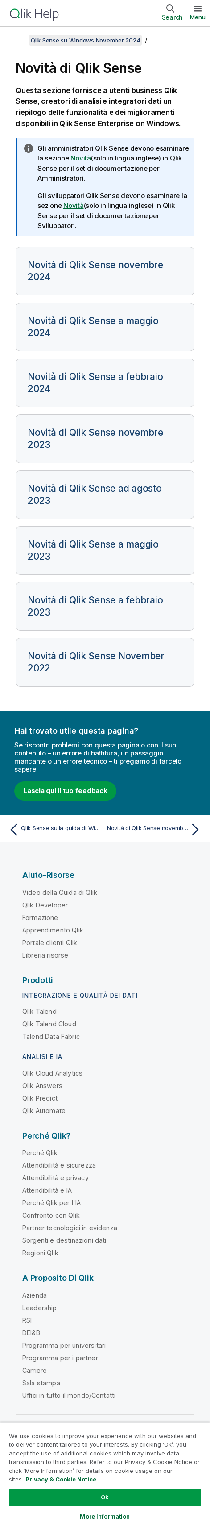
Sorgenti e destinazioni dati (64, 1240)
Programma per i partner (60, 1358)
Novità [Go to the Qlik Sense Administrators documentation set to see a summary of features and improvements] (80, 158)
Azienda (34, 1295)
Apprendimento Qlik (52, 930)
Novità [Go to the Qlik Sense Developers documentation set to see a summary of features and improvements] (73, 205)
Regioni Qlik (40, 1253)
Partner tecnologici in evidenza (69, 1228)
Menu (198, 17)
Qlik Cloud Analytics (52, 1073)
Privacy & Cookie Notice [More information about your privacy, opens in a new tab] (60, 1479)
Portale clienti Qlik (49, 942)
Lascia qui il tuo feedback (65, 790)
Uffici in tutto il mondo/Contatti (68, 1395)
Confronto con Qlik (51, 1215)
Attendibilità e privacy (55, 1177)
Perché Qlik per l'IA (51, 1202)
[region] (105, 1474)
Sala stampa (41, 1383)
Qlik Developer (45, 905)
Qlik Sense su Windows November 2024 (85, 40)
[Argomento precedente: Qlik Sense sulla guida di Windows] (55, 829)
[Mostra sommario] (18, 40)
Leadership (39, 1308)
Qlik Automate (44, 1110)
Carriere (34, 1370)
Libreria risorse (45, 955)
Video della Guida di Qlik (59, 892)
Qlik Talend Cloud (49, 1024)
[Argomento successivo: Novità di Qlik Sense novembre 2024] (155, 829)
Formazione (40, 917)
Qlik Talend (39, 1011)
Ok (105, 1497)
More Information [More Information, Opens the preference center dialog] (105, 1516)
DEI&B (31, 1333)
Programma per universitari (64, 1345)
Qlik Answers (42, 1085)
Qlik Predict (40, 1098)
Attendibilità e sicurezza (59, 1165)
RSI (27, 1320)
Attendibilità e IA (47, 1190)
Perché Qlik (40, 1152)
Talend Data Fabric (51, 1036)
